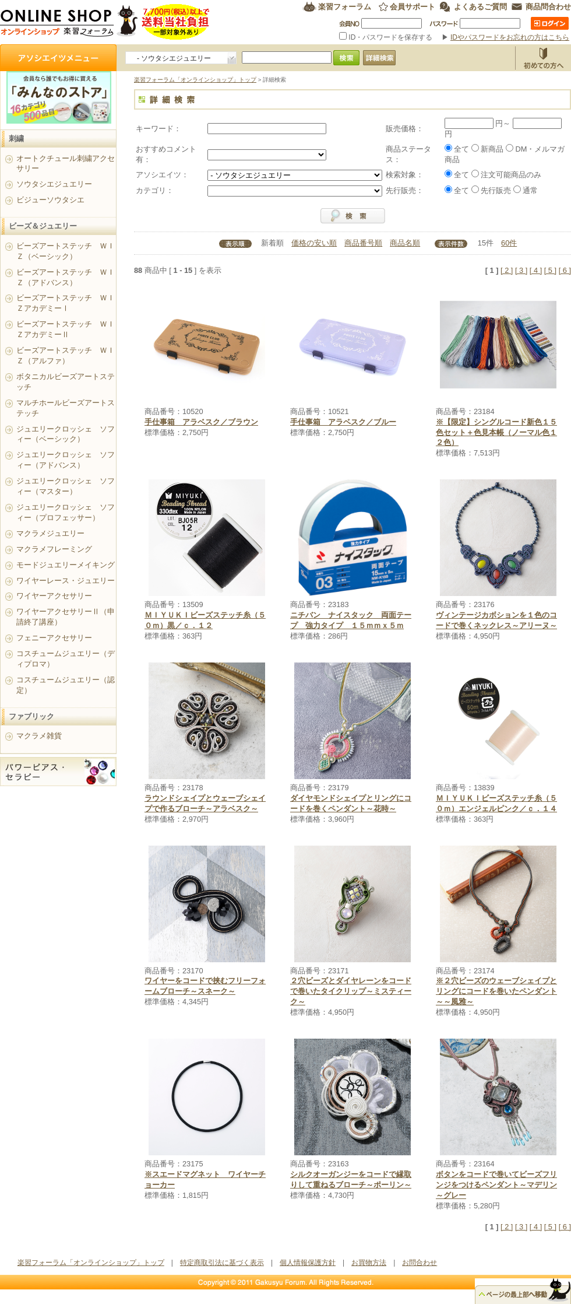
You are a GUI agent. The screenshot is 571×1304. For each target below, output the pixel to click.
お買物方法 (543, 57)
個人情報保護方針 (308, 1263)
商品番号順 (363, 243)
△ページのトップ (523, 1291)
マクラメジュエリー (50, 533)
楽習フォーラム (344, 6)
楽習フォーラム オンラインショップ (105, 22)
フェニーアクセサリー (54, 637)
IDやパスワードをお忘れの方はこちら (509, 37)
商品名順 (405, 243)
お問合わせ (419, 1263)
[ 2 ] (506, 270)
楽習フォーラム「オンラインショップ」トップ (195, 79)
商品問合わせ (548, 6)
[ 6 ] (565, 270)
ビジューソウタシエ (50, 199)
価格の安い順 (314, 243)
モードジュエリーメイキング (65, 564)
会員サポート (412, 6)
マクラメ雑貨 (39, 735)
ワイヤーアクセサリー (54, 595)
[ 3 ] (521, 270)
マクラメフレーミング (54, 549)
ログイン (550, 23)
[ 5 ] (550, 270)
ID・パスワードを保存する (387, 37)
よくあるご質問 (480, 6)
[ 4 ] (536, 270)
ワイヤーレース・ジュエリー (65, 580)
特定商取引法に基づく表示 (222, 1263)
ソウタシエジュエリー (54, 184)
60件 (509, 243)
